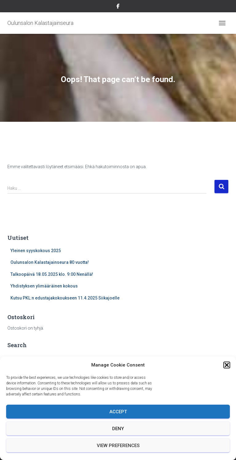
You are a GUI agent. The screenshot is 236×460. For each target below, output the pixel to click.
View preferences (118, 445)
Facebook (118, 7)
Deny (118, 428)
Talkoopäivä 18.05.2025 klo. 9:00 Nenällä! (51, 274)
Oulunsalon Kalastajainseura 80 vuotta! (49, 262)
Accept (118, 411)
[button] (227, 365)
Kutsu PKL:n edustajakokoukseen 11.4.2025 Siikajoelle (65, 297)
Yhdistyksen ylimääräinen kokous (44, 286)
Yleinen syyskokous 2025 (35, 250)
